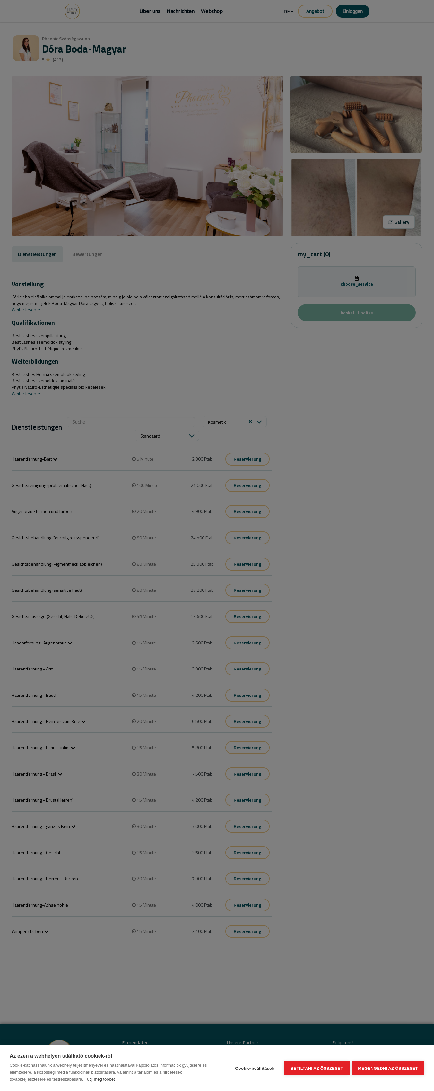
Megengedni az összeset (388, 1068)
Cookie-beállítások (253, 1068)
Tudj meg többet (100, 1079)
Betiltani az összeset (316, 1068)
